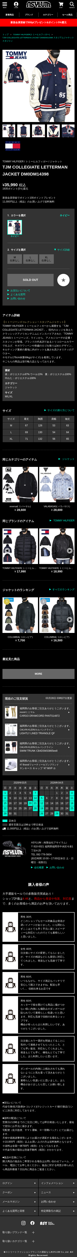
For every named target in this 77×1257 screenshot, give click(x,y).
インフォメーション (52, 1183)
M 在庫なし (15, 259)
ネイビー (14, 228)
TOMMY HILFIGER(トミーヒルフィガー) (31, 34)
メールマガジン (11, 1201)
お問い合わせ (17, 298)
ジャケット (56, 161)
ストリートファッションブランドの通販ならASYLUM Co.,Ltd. (38, 1252)
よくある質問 (17, 294)
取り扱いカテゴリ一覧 (14, 1241)
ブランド (29, 15)
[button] (69, 86)
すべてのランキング (63, 589)
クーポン (7, 1192)
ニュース (46, 1192)
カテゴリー (48, 15)
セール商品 (67, 15)
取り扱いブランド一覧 (14, 1232)
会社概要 (39, 867)
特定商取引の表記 (51, 1210)
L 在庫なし (31, 259)
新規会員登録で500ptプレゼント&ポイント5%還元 (38, 22)
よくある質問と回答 (13, 1210)
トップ (5, 34)
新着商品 (10, 15)
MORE (38, 673)
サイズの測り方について (61, 410)
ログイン (7, 1183)
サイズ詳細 (63, 249)
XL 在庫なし (46, 259)
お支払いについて (20, 290)
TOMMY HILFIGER (64, 520)
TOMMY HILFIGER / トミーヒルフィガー (25, 161)
